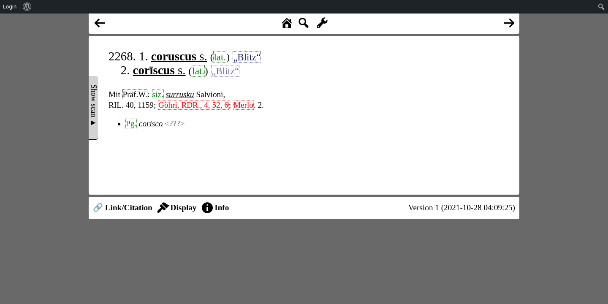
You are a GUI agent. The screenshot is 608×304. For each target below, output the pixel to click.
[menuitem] (27, 7)
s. (179, 56)
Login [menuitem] (9, 6)
